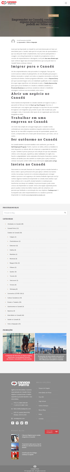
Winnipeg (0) (13, 289)
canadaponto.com (19, 418)
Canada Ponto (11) (13, 228)
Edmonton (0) (14, 246)
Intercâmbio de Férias (45, 393)
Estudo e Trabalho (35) (14, 302)
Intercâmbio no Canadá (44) (16, 315)
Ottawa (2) (13, 267)
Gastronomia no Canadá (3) (16, 306)
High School (42, 401)
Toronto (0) (13, 276)
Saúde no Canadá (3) (14, 319)
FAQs (40, 414)
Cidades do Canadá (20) (15, 233)
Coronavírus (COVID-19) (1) (16, 293)
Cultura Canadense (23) (15, 298)
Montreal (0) (13, 259)
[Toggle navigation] (66, 3)
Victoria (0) (13, 285)
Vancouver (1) (14, 280)
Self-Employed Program (18, 147)
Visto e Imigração (53, 15)
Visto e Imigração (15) (14, 324)
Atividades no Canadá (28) (15, 224)
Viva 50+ (41, 397)
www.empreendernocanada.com (35, 195)
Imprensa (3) (11, 311)
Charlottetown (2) (15, 241)
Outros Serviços (43, 406)
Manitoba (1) (13, 254)
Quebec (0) (13, 272)
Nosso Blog (42, 410)
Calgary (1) (13, 237)
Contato (41, 419)
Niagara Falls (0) (15, 263)
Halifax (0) (13, 250)
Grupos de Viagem (44, 388)
